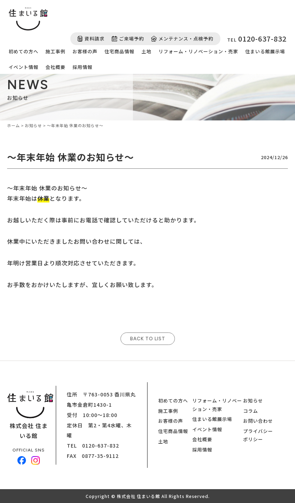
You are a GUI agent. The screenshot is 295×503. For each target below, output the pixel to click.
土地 (146, 51)
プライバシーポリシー (258, 435)
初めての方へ (23, 51)
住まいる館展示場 (265, 51)
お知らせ (253, 400)
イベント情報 (23, 67)
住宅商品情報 (119, 51)
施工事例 (55, 51)
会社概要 (55, 67)
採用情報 (82, 67)
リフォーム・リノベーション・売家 (198, 51)
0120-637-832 (100, 445)
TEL (256, 38)
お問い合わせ (258, 420)
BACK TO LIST (147, 338)
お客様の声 (85, 51)
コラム (250, 410)
